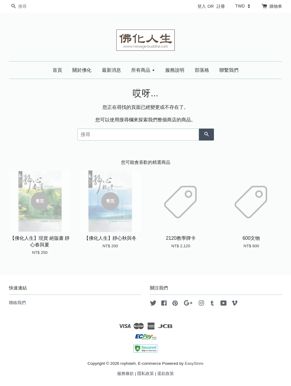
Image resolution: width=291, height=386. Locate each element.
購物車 (275, 6)
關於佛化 (81, 70)
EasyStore (194, 363)
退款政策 (165, 373)
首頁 (57, 70)
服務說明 (174, 70)
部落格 (202, 70)
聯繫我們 (228, 70)
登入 (201, 6)
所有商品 (143, 70)
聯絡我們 (17, 302)
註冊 (221, 6)
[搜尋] (27, 6)
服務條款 (125, 373)
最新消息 (111, 70)
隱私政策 (145, 373)
